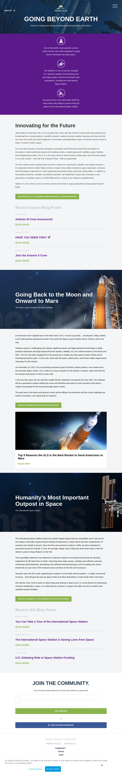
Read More (22, 231)
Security (61, 758)
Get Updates (61, 711)
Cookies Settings (93, 762)
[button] (119, 766)
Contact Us (70, 743)
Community (60, 748)
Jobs (61, 754)
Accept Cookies (92, 769)
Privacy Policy (53, 743)
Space (61, 751)
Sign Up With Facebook (62, 725)
